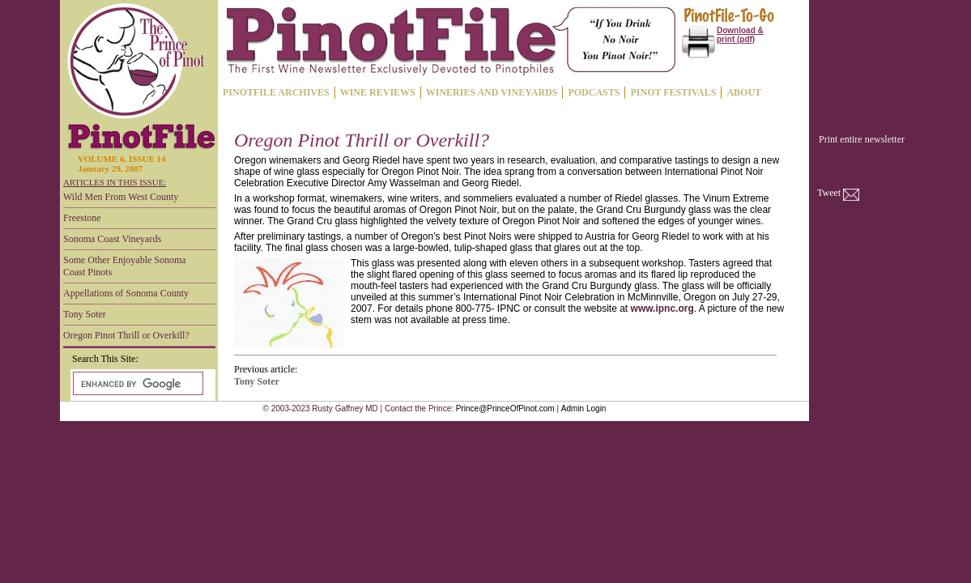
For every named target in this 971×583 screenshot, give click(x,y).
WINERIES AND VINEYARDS (492, 92)
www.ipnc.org (662, 308)
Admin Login (584, 408)
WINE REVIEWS (377, 92)
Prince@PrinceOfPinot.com (505, 408)
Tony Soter (84, 314)
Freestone (82, 217)
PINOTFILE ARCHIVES (276, 92)
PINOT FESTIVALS (673, 92)
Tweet (829, 192)
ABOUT (743, 92)
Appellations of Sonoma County (126, 293)
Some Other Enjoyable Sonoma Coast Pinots (124, 266)
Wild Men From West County (120, 196)
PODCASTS (594, 92)
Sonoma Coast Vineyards (112, 239)
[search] (136, 384)
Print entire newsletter (862, 139)
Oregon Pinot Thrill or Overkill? (126, 335)
